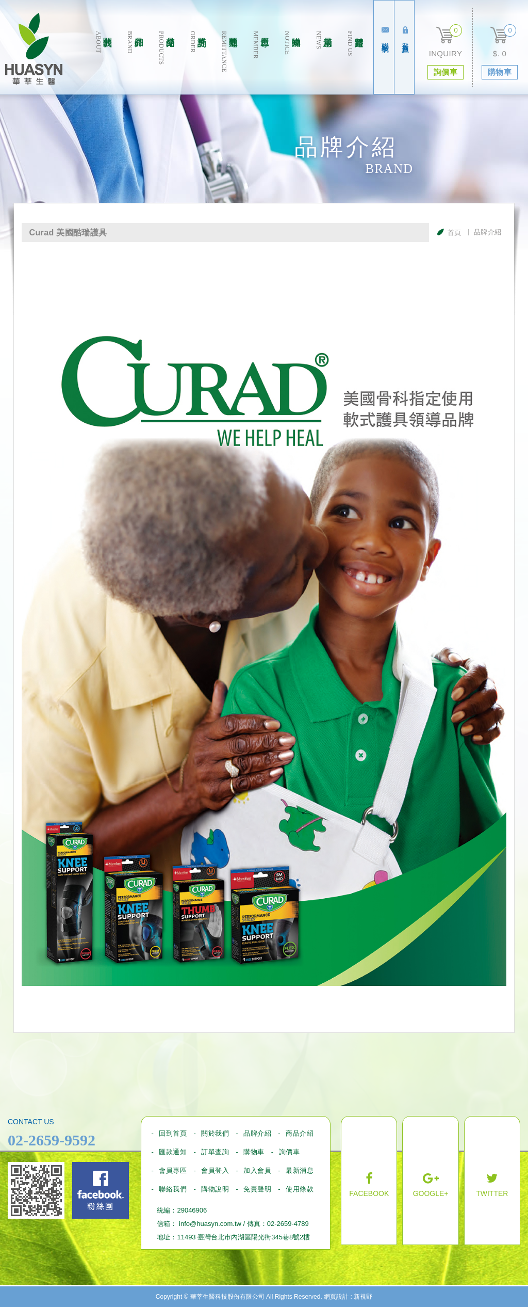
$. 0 (499, 53)
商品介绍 (166, 62)
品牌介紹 (135, 62)
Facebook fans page (100, 1190)
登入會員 (405, 33)
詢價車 (289, 1152)
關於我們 (103, 62)
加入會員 (257, 1170)
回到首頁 (173, 1133)
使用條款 (300, 1189)
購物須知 (292, 62)
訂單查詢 (198, 62)
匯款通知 (229, 62)
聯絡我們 (385, 33)
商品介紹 (300, 1133)
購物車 (254, 1152)
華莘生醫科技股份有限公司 (33, 49)
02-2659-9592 (51, 1140)
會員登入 (215, 1170)
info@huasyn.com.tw (210, 1224)
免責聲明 (257, 1189)
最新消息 (324, 62)
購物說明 (215, 1189)
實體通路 (355, 62)
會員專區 (261, 62)
